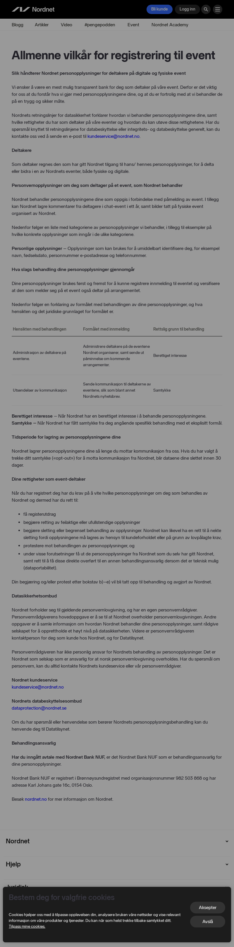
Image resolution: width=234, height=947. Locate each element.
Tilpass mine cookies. (27, 926)
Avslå (207, 921)
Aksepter (207, 907)
